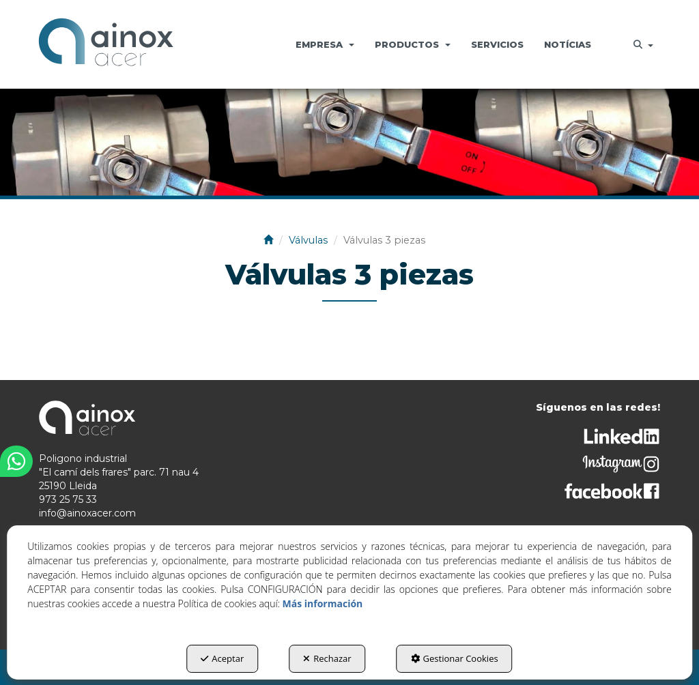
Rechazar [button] (327, 658)
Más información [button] (323, 603)
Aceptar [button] (222, 658)
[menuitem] (325, 44)
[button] (106, 44)
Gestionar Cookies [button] (454, 658)
